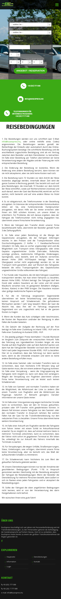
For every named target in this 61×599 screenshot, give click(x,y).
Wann (11, 44)
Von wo (11, 21)
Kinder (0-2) (13, 59)
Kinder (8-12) (36, 59)
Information (11, 561)
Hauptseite (11, 557)
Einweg (17, 38)
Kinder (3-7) (25, 59)
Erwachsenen (13, 51)
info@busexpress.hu (11, 141)
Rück (32, 44)
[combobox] (30, 24)
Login (9, 566)
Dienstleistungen (40, 557)
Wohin (11, 29)
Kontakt (37, 561)
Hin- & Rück (19, 40)
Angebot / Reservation (30, 71)
